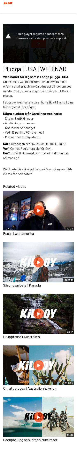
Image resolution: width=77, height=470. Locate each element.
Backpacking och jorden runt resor (30, 439)
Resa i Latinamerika (18, 233)
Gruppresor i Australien (21, 336)
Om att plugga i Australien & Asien (29, 388)
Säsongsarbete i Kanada (22, 285)
